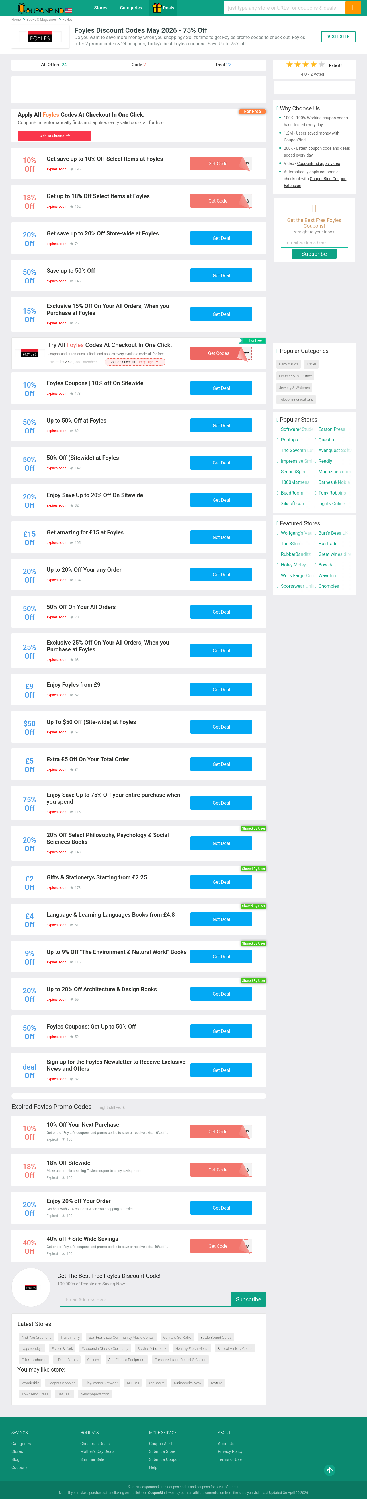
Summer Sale (92, 1459)
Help (153, 1467)
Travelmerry (70, 1337)
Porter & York (62, 1348)
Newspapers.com (95, 1394)
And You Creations (36, 1337)
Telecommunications (296, 399)
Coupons (19, 1467)
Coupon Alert (161, 1443)
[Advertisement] (139, 90)
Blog (15, 1459)
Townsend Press (35, 1394)
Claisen (93, 1360)
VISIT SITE (338, 36)
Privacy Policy (230, 1451)
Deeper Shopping (61, 1383)
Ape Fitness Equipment (126, 1360)
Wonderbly (30, 1383)
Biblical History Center (235, 1348)
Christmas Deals (95, 1443)
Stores (100, 8)
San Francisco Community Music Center (121, 1337)
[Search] (353, 7)
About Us (226, 1443)
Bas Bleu (65, 1394)
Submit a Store (162, 1451)
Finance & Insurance (295, 376)
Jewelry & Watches (294, 388)
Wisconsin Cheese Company (105, 1348)
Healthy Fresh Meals (191, 1348)
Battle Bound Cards (216, 1337)
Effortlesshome (34, 1360)
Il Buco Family (67, 1360)
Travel (311, 364)
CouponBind (157, 1493)
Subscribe (248, 1299)
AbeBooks (156, 1383)
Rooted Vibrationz (151, 1348)
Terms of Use (230, 1459)
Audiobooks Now (187, 1383)
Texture (216, 1383)
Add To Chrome (56, 136)
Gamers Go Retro (177, 1337)
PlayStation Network (101, 1383)
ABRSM (133, 1383)
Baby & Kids (288, 364)
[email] (163, 1299)
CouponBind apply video (318, 163)
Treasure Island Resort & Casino (180, 1360)
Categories (131, 8)
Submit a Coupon (164, 1459)
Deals (163, 8)
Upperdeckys (32, 1348)
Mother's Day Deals (97, 1451)
